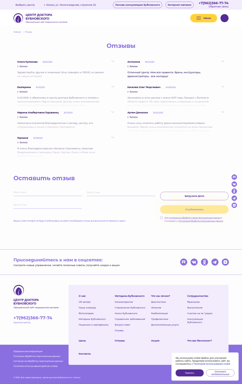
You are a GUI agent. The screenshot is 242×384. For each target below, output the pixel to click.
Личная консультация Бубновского (137, 4)
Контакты (85, 353)
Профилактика (159, 319)
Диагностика (158, 302)
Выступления (195, 307)
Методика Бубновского (92, 319)
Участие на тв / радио (199, 313)
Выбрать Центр (27, 4)
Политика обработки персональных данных (36, 356)
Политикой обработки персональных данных (200, 221)
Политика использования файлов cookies (35, 366)
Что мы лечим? (160, 295)
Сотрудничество (197, 295)
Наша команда (87, 307)
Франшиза (193, 302)
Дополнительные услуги (165, 324)
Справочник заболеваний (130, 319)
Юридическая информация (28, 351)
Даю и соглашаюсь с (191, 219)
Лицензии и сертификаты (93, 324)
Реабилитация (159, 313)
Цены (82, 340)
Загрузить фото (194, 196)
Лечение (156, 307)
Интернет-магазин (179, 4)
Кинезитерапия (124, 302)
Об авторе (85, 302)
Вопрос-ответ (122, 324)
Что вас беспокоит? (199, 340)
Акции (155, 340)
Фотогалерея (86, 313)
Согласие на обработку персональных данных (38, 361)
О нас (82, 295)
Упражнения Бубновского (130, 307)
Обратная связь (219, 6)
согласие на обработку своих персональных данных (194, 218)
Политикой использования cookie (212, 363)
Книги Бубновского (126, 313)
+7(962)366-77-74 (214, 3)
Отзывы (119, 330)
